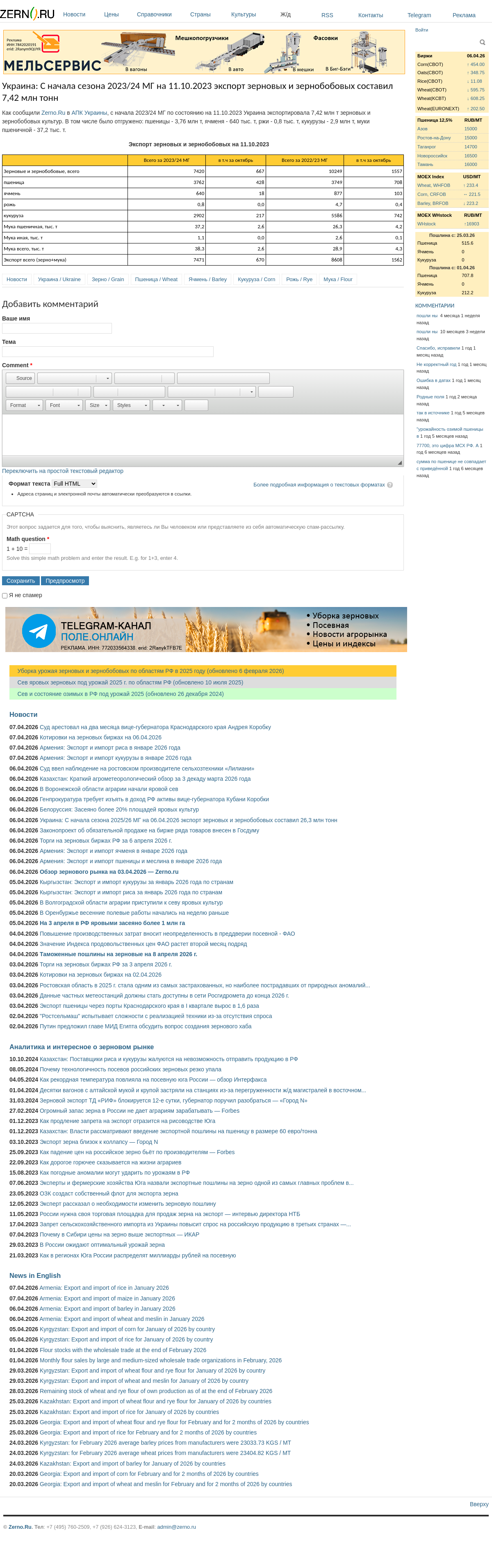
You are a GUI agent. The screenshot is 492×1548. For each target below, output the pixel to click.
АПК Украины (89, 112)
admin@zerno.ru (176, 1527)
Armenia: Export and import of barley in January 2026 (107, 1308)
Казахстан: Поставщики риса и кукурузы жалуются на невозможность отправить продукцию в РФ (169, 1059)
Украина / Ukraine (59, 279)
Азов (422, 128)
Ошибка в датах (434, 380)
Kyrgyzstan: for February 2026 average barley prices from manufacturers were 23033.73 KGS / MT (165, 1442)
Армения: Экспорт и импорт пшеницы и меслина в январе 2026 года (131, 861)
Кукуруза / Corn (256, 279)
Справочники (161, 14)
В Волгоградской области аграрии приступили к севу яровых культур (131, 902)
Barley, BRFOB (433, 203)
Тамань (425, 164)
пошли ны (428, 315)
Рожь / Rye (299, 279)
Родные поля (430, 396)
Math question (28, 539)
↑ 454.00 (476, 64)
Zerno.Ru (53, 112)
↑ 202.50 (476, 108)
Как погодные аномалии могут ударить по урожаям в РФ (115, 1172)
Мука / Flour (337, 279)
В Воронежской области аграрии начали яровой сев (109, 789)
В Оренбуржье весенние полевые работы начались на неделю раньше (134, 912)
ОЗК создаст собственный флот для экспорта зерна (109, 1193)
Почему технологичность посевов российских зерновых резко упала (130, 1069)
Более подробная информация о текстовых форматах (319, 485)
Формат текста (30, 483)
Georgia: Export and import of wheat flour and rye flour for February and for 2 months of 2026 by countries (174, 1422)
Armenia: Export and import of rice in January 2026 (104, 1287)
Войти (421, 29)
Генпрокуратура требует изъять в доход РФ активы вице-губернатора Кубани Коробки (154, 799)
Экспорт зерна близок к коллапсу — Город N (99, 1142)
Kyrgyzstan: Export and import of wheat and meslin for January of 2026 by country (144, 1381)
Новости (81, 14)
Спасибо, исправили (438, 348)
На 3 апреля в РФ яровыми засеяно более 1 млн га (112, 923)
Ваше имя (16, 318)
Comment (17, 365)
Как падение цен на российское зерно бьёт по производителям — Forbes (137, 1152)
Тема (9, 342)
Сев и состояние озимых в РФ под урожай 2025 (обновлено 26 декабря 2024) (116, 694)
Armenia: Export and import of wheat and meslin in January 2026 (121, 1319)
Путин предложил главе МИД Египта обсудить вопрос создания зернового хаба (145, 1026)
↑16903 (471, 223)
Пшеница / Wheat (156, 279)
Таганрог (426, 146)
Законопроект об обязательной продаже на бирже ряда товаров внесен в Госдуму (149, 830)
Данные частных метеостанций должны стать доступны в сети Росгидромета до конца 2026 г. (164, 995)
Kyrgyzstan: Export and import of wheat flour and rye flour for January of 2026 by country (152, 1370)
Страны (208, 14)
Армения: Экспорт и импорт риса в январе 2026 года (110, 747)
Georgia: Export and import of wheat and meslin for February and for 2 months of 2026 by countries (166, 1484)
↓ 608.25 (476, 98)
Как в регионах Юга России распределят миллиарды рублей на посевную (138, 1255)
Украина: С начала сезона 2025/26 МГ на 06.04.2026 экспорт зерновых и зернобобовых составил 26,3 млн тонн (188, 820)
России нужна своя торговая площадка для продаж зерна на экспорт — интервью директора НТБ (170, 1214)
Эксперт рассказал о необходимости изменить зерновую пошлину (128, 1203)
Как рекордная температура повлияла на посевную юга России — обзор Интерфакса (153, 1079)
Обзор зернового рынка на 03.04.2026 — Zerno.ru (109, 871)
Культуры (253, 14)
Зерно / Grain (108, 279)
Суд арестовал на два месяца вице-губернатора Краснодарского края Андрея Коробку (155, 727)
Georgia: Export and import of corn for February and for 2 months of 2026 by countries (149, 1474)
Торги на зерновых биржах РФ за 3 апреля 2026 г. (106, 964)
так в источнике (433, 412)
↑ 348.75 (476, 72)
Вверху (479, 1504)
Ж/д (285, 14)
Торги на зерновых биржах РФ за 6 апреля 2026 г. (106, 840)
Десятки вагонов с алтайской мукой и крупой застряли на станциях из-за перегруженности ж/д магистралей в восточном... (203, 1090)
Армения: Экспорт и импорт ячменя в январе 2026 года (113, 851)
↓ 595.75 (476, 89)
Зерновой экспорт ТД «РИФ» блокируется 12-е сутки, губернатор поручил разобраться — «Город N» (174, 1100)
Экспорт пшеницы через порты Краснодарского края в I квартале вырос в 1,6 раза (149, 1005)
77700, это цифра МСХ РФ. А (447, 445)
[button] (20, 378)
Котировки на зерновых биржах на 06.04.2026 (101, 737)
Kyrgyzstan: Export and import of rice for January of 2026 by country (126, 1339)
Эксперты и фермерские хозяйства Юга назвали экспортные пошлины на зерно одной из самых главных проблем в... (197, 1183)
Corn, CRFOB (431, 194)
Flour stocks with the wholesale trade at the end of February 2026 (123, 1350)
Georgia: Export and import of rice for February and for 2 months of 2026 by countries (148, 1432)
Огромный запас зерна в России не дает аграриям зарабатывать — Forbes (139, 1110)
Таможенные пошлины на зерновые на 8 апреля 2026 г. (118, 954)
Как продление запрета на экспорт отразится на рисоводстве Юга (127, 1121)
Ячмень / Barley (208, 279)
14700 (471, 146)
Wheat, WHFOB (433, 185)
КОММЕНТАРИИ (434, 305)
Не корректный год (436, 364)
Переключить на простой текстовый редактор (62, 471)
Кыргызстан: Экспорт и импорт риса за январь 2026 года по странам (131, 892)
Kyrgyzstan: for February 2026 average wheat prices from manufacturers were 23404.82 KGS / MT (165, 1453)
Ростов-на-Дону (434, 137)
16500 (471, 155)
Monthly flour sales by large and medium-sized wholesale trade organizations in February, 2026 (161, 1360)
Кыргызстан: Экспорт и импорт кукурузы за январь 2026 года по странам (136, 882)
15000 (471, 128)
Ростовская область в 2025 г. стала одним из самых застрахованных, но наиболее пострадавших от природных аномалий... (205, 985)
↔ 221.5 (471, 194)
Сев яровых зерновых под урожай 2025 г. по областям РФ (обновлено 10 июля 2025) (126, 682)
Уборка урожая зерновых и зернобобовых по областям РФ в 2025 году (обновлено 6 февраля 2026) (146, 671)
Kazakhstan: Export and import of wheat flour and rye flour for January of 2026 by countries (155, 1401)
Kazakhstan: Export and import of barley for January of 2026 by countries (133, 1463)
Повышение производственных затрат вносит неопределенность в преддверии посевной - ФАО (167, 933)
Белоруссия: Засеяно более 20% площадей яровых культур (119, 809)
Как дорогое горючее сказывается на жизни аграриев (110, 1162)
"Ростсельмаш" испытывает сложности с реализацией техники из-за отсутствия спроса (156, 1016)
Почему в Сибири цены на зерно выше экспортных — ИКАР (119, 1234)
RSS (327, 15)
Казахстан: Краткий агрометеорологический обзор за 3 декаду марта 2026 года (145, 778)
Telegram (419, 15)
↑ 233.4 (470, 185)
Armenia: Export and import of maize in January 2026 (107, 1298)
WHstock (426, 223)
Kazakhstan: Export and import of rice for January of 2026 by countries (129, 1412)
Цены (118, 14)
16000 (471, 164)
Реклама (464, 15)
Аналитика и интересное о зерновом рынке (81, 1046)
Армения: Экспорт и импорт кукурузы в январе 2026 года (115, 758)
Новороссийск (432, 155)
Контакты (370, 15)
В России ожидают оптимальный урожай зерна (102, 1244)
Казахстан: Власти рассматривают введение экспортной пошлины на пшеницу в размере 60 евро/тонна (178, 1131)
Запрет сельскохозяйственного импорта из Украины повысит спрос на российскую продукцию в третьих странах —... (195, 1224)
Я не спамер (25, 595)
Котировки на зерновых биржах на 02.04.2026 (101, 974)
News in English (35, 1275)
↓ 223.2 (470, 203)
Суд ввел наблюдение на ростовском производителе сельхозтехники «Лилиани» (147, 768)
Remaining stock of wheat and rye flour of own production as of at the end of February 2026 (156, 1391)
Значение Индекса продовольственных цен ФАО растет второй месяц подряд (143, 944)
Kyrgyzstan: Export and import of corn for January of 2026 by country (127, 1329)
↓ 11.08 (474, 81)
